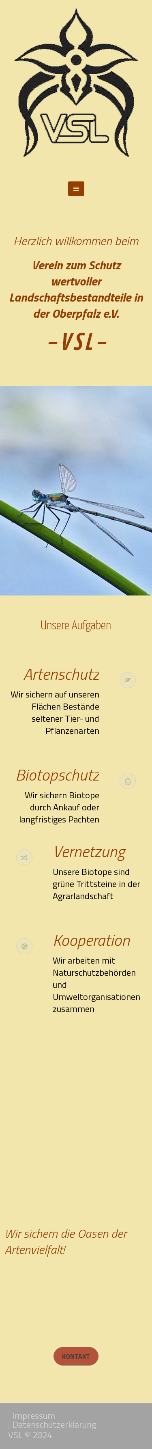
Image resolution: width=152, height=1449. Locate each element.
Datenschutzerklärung (54, 1424)
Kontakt (76, 1356)
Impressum (33, 1415)
